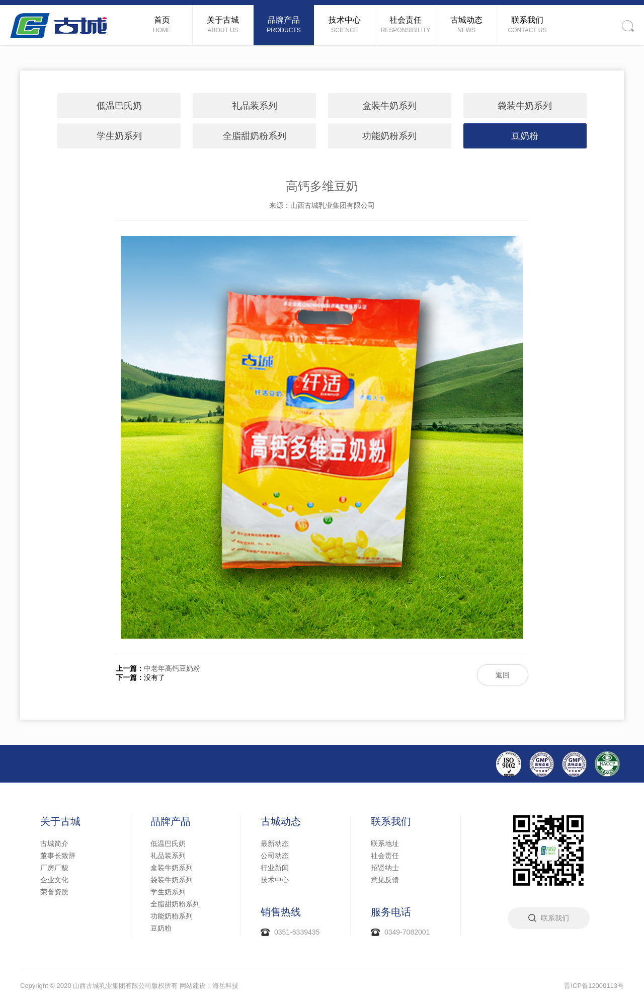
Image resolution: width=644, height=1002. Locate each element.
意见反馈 (385, 880)
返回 (503, 675)
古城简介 (54, 843)
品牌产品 (170, 821)
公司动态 (275, 856)
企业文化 (54, 880)
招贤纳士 (385, 868)
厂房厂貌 (54, 868)
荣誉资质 (54, 892)
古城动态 (281, 821)
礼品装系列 (254, 106)
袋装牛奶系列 (525, 106)
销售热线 (281, 911)
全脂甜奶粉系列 (254, 136)
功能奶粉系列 (389, 136)
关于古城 (60, 821)
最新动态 (275, 843)
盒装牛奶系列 (389, 106)
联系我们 (391, 821)
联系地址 (385, 843)
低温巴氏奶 (119, 106)
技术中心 (275, 880)
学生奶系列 (119, 136)
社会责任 (385, 856)
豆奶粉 (524, 136)
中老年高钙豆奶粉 (172, 668)
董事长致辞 (57, 856)
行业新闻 (275, 868)
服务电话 (391, 911)
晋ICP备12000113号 (594, 985)
